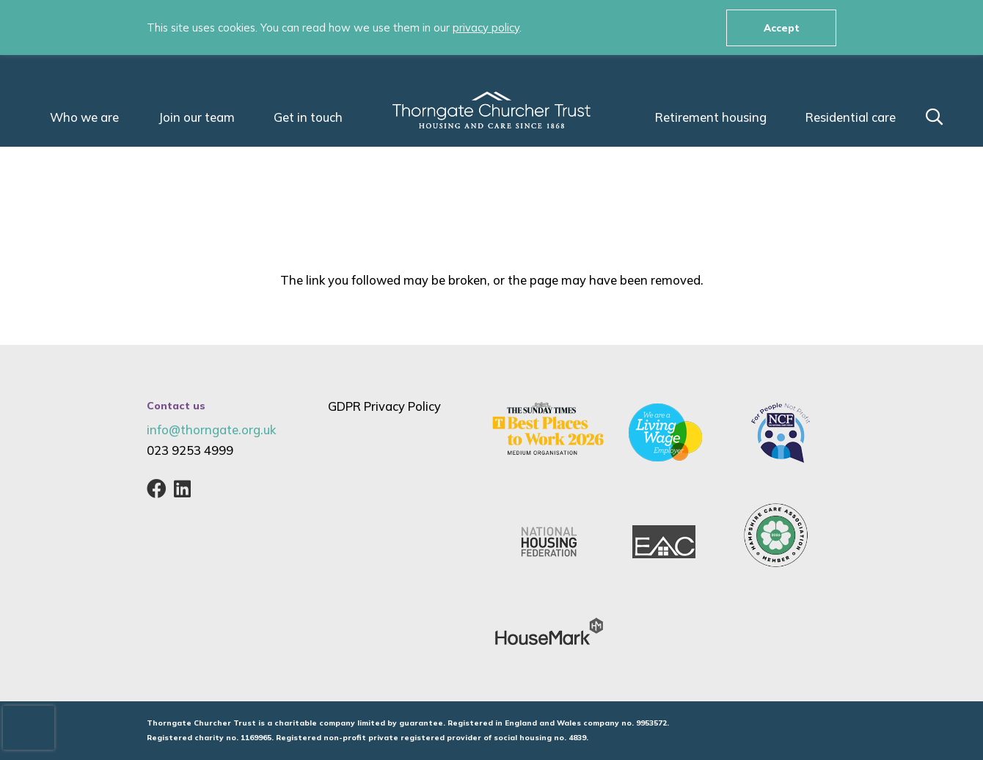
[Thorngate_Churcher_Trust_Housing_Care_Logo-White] (491, 110)
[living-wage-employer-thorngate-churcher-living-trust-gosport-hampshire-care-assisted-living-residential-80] (665, 432)
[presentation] (28, 728)
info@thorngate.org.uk (211, 429)
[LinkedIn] (182, 488)
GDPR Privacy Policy (384, 406)
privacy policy (486, 27)
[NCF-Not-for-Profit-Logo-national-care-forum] (780, 433)
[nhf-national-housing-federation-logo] (549, 541)
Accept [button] (782, 27)
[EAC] (663, 541)
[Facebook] (156, 488)
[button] (934, 117)
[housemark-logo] (549, 632)
